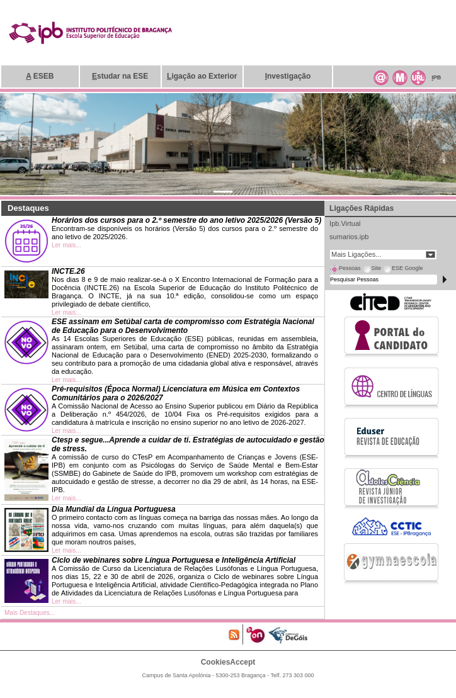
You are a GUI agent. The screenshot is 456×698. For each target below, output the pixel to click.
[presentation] (345, 270)
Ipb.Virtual (344, 223)
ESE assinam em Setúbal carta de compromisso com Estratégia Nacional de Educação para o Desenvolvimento (183, 326)
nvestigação (288, 76)
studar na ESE (120, 76)
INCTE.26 (68, 271)
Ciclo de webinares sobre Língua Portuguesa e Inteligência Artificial (173, 560)
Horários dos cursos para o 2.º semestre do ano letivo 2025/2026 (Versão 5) (186, 220)
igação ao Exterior (202, 76)
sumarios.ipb (348, 236)
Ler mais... (66, 245)
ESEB (40, 76)
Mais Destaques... (29, 612)
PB (436, 77)
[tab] (345, 270)
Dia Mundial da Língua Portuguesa (114, 509)
